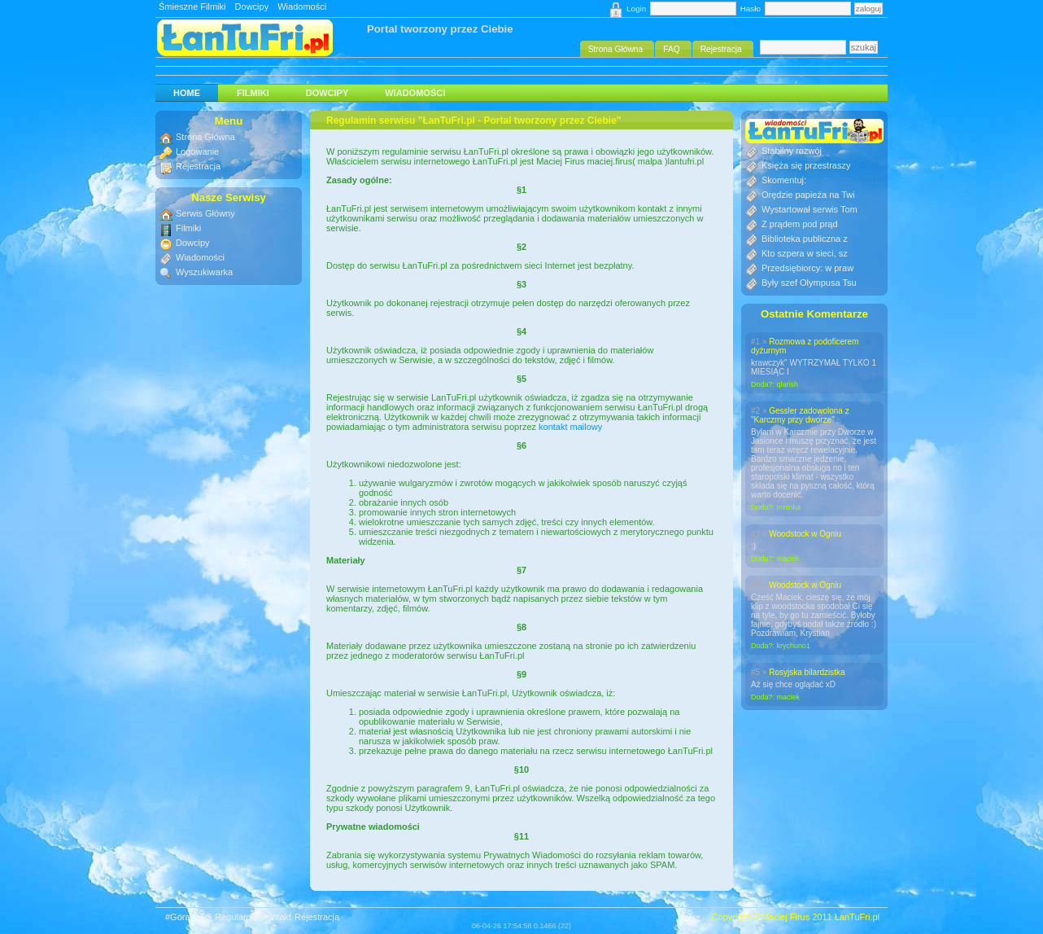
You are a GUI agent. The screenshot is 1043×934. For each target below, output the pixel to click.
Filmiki (253, 93)
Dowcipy (252, 6)
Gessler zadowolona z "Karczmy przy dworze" (800, 415)
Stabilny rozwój (792, 151)
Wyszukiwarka (204, 272)
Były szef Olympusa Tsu (809, 282)
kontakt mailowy (570, 427)
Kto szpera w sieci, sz (805, 253)
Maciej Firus (786, 917)
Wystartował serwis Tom (810, 209)
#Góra (177, 917)
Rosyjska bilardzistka (806, 672)
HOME (186, 93)
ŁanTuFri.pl (857, 917)
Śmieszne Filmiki (192, 6)
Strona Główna (205, 137)
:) (753, 546)
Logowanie (197, 151)
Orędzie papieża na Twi (808, 195)
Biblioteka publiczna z (805, 238)
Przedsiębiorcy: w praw (807, 268)
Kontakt (276, 917)
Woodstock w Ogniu (805, 533)
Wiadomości (301, 6)
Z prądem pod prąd (800, 224)
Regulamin (236, 917)
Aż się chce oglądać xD (793, 684)
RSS (203, 917)
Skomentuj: (784, 180)
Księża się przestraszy (806, 165)
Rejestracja (198, 166)
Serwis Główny (205, 213)
